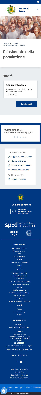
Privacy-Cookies (7, 387)
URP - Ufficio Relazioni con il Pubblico (19, 349)
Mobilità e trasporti (19, 290)
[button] (38, 2)
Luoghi (19, 265)
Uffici (19, 253)
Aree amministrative (19, 248)
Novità (8, 76)
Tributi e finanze (19, 295)
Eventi (19, 314)
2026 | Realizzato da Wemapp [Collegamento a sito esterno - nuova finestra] (20, 393)
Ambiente (19, 298)
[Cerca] (37, 9)
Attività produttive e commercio (19, 281)
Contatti (19, 331)
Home (5, 43)
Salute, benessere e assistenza (19, 301)
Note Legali (18, 387)
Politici (19, 259)
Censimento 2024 (16, 85)
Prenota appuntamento (19, 369)
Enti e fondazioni (19, 256)
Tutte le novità (26, 104)
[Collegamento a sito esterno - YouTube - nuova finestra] (21, 362)
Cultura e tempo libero (19, 276)
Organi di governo (19, 251)
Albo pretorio (19, 324)
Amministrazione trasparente (19, 327)
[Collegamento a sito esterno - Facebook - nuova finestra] (17, 362)
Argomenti (14, 43)
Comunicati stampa (19, 312)
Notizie (19, 309)
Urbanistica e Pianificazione (19, 284)
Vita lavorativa (19, 278)
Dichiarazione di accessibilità (19, 378)
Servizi (19, 269)
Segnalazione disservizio (19, 375)
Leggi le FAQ (19, 372)
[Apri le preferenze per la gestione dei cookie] (4, 391)
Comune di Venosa (23, 10)
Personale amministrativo (19, 262)
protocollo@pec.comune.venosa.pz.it (19, 346)
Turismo (19, 287)
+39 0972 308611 (19, 343)
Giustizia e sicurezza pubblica (19, 293)
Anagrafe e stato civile (19, 273)
